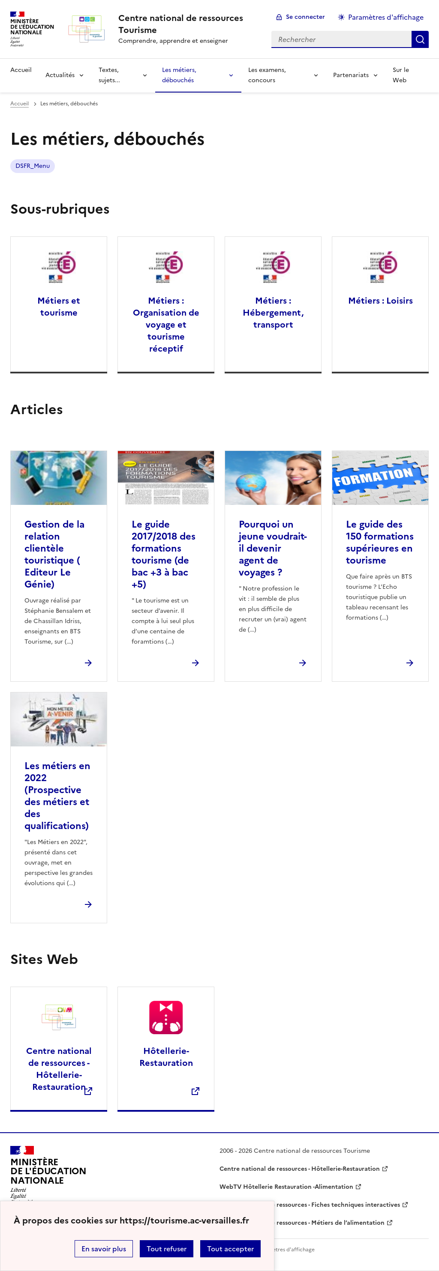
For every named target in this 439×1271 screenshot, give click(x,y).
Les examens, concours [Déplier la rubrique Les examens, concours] (267, 75)
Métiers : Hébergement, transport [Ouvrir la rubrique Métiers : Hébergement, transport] (273, 312)
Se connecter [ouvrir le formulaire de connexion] (305, 16)
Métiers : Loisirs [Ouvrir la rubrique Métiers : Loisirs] (380, 300)
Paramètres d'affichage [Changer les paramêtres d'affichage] (386, 17)
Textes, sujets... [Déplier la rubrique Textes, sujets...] (109, 75)
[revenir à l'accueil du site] (188, 24)
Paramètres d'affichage (286, 1249)
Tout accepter (230, 1249)
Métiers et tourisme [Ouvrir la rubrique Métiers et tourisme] (58, 306)
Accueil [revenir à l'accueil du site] (21, 70)
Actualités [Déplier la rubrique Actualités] (60, 75)
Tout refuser (166, 1249)
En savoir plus (103, 1249)
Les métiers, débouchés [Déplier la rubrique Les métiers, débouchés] (179, 75)
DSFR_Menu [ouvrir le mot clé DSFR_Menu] (32, 165)
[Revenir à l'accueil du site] (48, 1175)
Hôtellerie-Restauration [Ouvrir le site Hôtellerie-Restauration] (166, 1056)
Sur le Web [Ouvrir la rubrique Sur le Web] (401, 75)
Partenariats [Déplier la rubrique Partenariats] (351, 75)
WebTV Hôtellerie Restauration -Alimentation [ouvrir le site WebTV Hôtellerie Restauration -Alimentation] (286, 1186)
